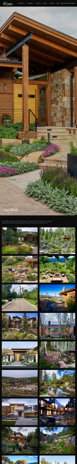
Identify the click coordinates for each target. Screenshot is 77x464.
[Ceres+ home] (8, 3)
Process (38, 3)
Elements (30, 3)
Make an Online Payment (68, 3)
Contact (52, 3)
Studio (45, 3)
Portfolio (22, 3)
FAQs (57, 3)
